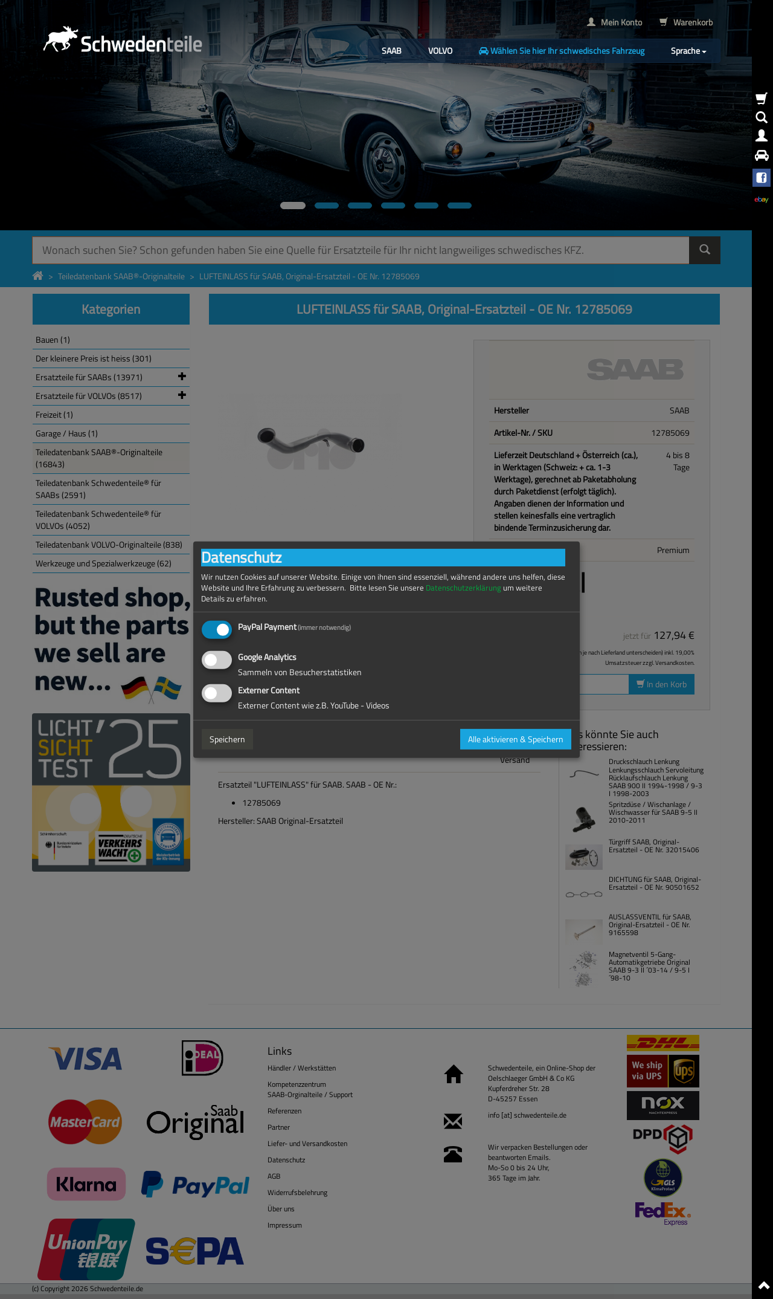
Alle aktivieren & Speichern (515, 739)
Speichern (227, 739)
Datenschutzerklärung (463, 587)
